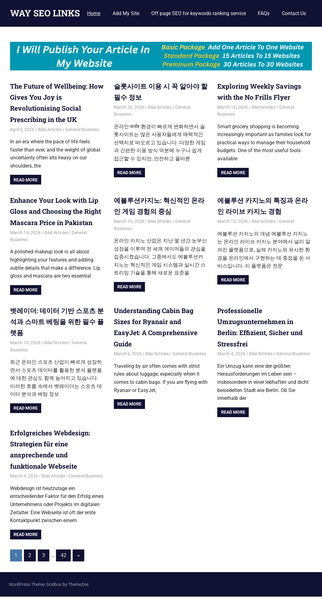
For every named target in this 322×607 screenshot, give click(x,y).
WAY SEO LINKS (45, 13)
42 (63, 566)
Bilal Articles (50, 129)
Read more (26, 179)
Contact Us (294, 13)
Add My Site (126, 13)
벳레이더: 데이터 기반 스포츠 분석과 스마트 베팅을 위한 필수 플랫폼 (54, 332)
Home (93, 13)
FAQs (263, 13)
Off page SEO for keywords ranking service (198, 13)
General (286, 220)
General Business (82, 129)
